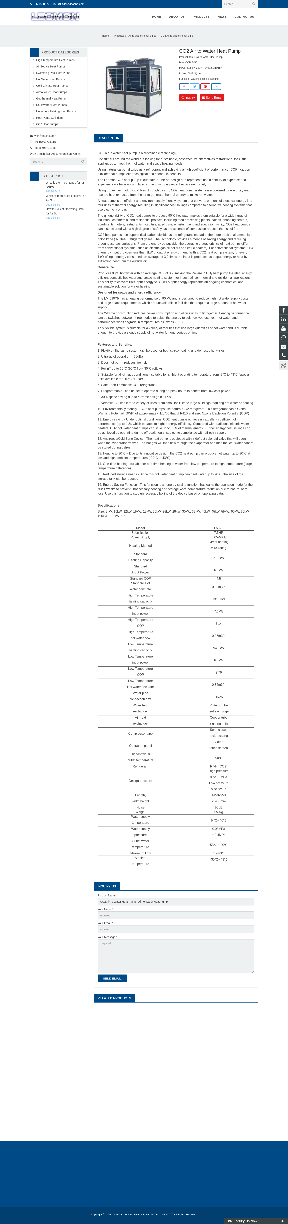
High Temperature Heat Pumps (55, 60)
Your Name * (105, 909)
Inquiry (188, 97)
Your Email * (105, 923)
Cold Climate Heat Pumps (52, 85)
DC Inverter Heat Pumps (51, 105)
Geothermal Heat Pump (51, 98)
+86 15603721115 (44, 4)
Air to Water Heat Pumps (51, 92)
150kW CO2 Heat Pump (122, 1056)
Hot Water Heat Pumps (50, 79)
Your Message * (107, 937)
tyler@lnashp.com (73, 4)
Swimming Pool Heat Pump (53, 72)
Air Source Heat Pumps (50, 66)
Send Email (212, 97)
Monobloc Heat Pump (175, 1056)
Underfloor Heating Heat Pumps (56, 111)
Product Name (106, 895)
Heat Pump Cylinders (49, 117)
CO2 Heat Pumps (47, 124)
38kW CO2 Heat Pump (229, 1056)
